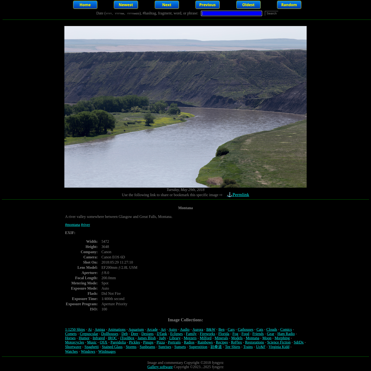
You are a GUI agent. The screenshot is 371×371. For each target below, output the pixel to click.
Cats (259, 329)
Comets (71, 334)
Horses (70, 338)
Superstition (198, 347)
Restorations (254, 342)
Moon (266, 338)
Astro (173, 329)
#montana (72, 225)
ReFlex (236, 342)
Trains (248, 347)
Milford (206, 338)
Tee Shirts (232, 347)
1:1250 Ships (75, 329)
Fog (235, 334)
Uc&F (260, 347)
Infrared (99, 338)
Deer (134, 334)
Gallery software (160, 367)
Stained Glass (112, 347)
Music (92, 342)
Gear (270, 334)
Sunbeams (147, 347)
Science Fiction (279, 342)
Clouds (271, 329)
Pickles (134, 342)
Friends (258, 334)
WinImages (107, 351)
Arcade (152, 329)
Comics (286, 329)
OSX (103, 342)
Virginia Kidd (279, 347)
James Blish (146, 338)
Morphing (282, 338)
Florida (223, 334)
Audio (185, 329)
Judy (162, 338)
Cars (231, 329)
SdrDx (299, 342)
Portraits (174, 342)
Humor (84, 338)
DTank (162, 334)
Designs (147, 334)
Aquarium (136, 329)
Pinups (148, 342)
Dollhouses (109, 334)
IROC (112, 338)
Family (191, 334)
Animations (117, 329)
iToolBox (127, 338)
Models (237, 338)
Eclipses (176, 334)
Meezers (190, 338)
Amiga (100, 329)
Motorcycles (74, 342)
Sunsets (180, 347)
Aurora (197, 329)
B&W (210, 329)
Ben (221, 329)
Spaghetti (91, 347)
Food (245, 334)
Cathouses (245, 329)
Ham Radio (286, 334)
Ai (90, 329)
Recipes (222, 342)
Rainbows (205, 342)
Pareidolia (118, 342)
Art (163, 329)
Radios (189, 342)
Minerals (221, 338)
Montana (252, 338)
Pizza (161, 342)
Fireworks (207, 334)
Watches (71, 351)
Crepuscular (89, 334)
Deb (124, 334)
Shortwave (73, 347)
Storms (131, 347)
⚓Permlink (238, 194)
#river (85, 225)
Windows (88, 351)
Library (175, 338)
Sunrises (164, 347)
